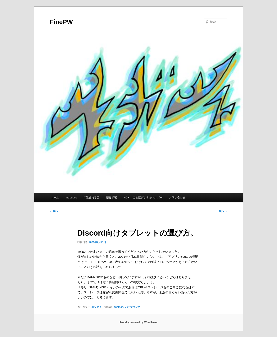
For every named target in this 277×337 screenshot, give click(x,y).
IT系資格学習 (91, 197)
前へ (54, 211)
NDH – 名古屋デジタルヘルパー (143, 197)
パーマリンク (132, 306)
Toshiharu (118, 306)
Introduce (71, 197)
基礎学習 (111, 197)
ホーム (55, 197)
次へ (223, 211)
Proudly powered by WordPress (138, 322)
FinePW (61, 21)
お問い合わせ (177, 197)
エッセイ (96, 306)
